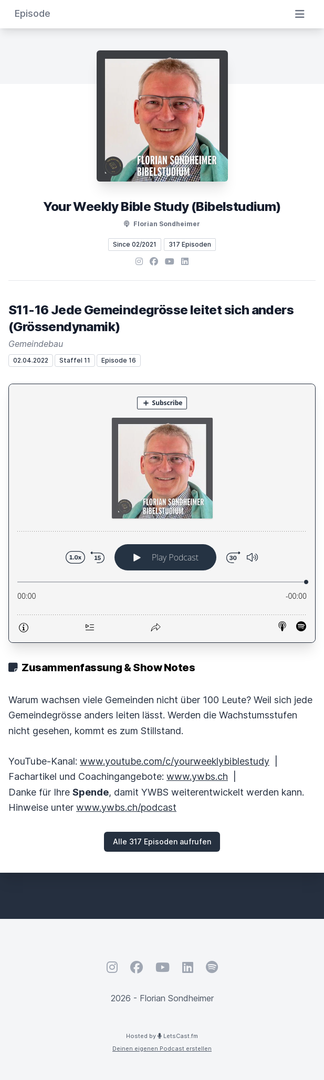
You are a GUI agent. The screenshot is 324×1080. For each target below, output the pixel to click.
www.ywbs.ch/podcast (126, 807)
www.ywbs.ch (197, 776)
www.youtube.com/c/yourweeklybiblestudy (174, 761)
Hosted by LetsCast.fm (162, 1036)
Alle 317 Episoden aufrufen (162, 841)
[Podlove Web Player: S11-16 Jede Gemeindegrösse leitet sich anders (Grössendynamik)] (162, 513)
